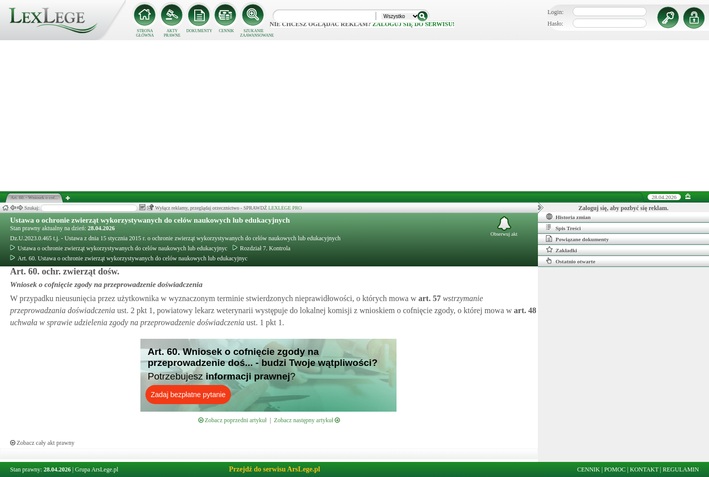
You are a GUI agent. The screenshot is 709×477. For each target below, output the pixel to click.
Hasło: (555, 23)
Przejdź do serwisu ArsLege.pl (274, 469)
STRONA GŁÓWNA (145, 33)
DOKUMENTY (199, 31)
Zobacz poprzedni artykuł (232, 420)
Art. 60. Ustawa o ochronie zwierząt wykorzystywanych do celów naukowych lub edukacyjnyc (129, 258)
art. (428, 298)
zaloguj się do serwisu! (413, 24)
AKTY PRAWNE (172, 33)
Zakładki (561, 249)
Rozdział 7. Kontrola (261, 248)
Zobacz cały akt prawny (42, 442)
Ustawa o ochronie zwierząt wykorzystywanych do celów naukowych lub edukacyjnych (150, 220)
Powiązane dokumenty (577, 238)
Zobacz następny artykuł (307, 420)
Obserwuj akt (504, 226)
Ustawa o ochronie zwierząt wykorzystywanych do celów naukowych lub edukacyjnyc (118, 248)
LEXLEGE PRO (285, 208)
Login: (555, 12)
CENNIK (226, 31)
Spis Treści (563, 227)
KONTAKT (644, 469)
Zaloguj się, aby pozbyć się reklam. (624, 208)
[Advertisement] (355, 115)
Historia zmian (568, 216)
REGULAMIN (681, 469)
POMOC (615, 469)
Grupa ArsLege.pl (96, 469)
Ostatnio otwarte (570, 260)
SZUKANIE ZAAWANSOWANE (253, 33)
